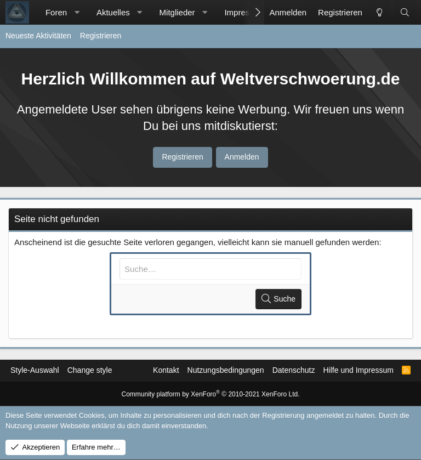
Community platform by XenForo (211, 394)
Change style (89, 370)
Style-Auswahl (34, 370)
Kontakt (166, 370)
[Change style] (379, 12)
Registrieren (100, 35)
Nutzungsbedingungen (225, 370)
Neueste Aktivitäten (38, 35)
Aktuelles (113, 12)
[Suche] (405, 12)
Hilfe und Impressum (358, 370)
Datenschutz (293, 370)
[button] (77, 12)
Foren (56, 12)
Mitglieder (177, 12)
